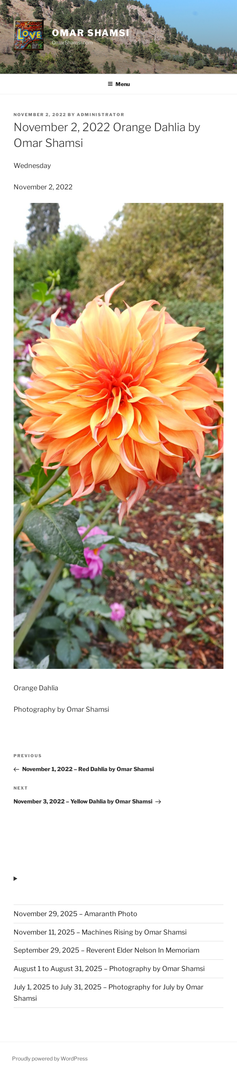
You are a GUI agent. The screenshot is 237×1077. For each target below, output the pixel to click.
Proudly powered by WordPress (50, 1058)
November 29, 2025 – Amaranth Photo (75, 914)
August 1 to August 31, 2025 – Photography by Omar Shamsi (109, 969)
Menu (119, 84)
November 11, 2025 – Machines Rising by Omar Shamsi (100, 932)
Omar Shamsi (91, 32)
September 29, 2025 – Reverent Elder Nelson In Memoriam (106, 950)
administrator (101, 114)
